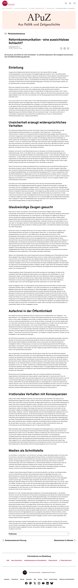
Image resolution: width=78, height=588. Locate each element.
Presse (45, 579)
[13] (54, 468)
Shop (3, 8)
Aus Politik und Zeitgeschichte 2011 (37, 8)
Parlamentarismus (51, 8)
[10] (22, 344)
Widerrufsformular (65, 560)
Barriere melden (53, 579)
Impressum (6, 579)
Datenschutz (14, 579)
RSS (35, 579)
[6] (27, 176)
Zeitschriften (9, 8)
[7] (61, 193)
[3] (37, 116)
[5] (65, 166)
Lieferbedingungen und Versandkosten (35, 560)
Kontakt (40, 579)
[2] (41, 110)
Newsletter (29, 579)
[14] (58, 502)
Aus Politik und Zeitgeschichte (20, 8)
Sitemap (22, 579)
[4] (53, 162)
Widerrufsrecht (52, 560)
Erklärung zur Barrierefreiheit (66, 579)
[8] (23, 243)
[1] (34, 91)
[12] (55, 406)
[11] (56, 387)
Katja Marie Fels (14, 47)
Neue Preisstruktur (16, 560)
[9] (25, 268)
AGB (8, 560)
